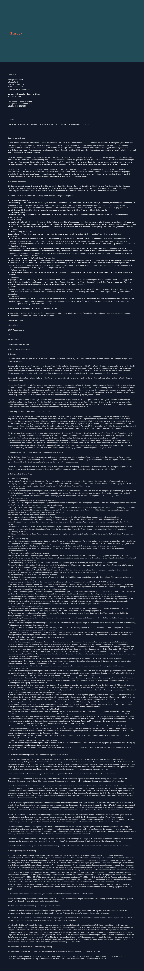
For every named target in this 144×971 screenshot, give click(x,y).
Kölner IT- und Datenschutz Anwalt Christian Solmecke (80, 959)
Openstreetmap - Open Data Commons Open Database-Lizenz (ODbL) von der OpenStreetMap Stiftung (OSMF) (49, 124)
